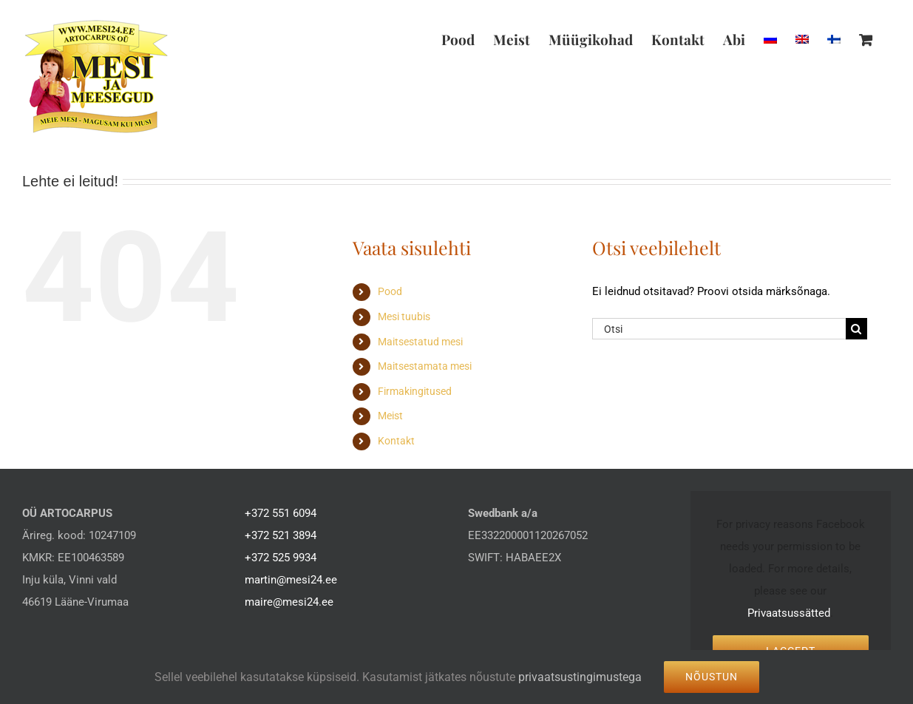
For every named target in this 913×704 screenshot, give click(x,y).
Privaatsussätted (788, 613)
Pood (390, 291)
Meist (390, 416)
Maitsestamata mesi (425, 366)
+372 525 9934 (280, 557)
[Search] (856, 328)
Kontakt (396, 441)
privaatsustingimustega (580, 677)
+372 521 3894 (280, 535)
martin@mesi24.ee (291, 579)
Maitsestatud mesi (420, 342)
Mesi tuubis (404, 316)
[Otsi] (719, 328)
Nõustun (711, 677)
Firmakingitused (415, 391)
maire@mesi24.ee (289, 602)
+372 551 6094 (280, 513)
